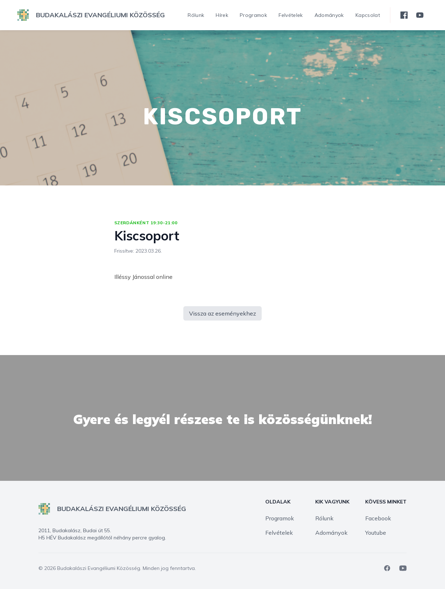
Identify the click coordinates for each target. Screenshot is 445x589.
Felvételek (279, 532)
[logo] (91, 15)
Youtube (375, 532)
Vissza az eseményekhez (222, 313)
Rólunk (324, 518)
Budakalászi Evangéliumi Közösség (98, 568)
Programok (279, 518)
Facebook (378, 518)
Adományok (331, 532)
